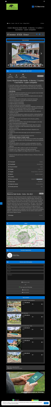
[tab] (11, 40)
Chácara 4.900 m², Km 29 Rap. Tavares (15, 351)
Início (8, 23)
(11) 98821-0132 (39, 7)
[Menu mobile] (6, 1)
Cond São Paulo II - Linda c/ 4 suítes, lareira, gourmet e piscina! (20, 338)
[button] (10, 53)
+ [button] (7, 226)
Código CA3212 (26, 23)
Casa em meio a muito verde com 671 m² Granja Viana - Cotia (19, 325)
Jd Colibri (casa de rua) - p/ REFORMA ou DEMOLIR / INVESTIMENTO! (21, 300)
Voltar (42, 23)
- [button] (7, 228)
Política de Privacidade (13, 403)
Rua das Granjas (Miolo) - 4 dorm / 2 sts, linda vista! (17, 313)
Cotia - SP (17, 23)
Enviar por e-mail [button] (25, 282)
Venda (13, 23)
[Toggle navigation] (44, 1)
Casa (21, 23)
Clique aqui (9, 368)
